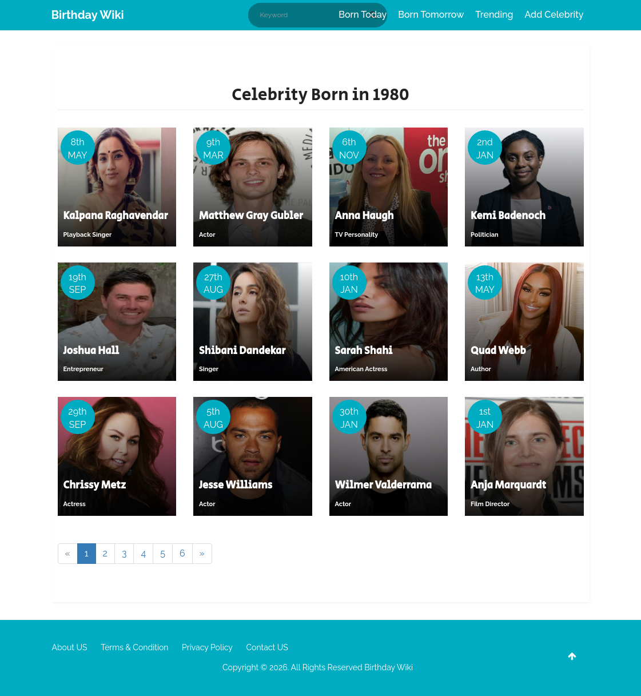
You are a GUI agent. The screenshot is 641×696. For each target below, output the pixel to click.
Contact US (267, 647)
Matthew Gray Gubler (251, 216)
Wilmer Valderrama (383, 485)
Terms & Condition (134, 647)
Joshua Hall (91, 351)
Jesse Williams (235, 485)
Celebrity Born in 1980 (320, 95)
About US (69, 647)
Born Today (363, 14)
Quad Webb (498, 351)
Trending (494, 14)
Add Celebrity (554, 14)
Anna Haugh (364, 216)
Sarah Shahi (364, 351)
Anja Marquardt (508, 485)
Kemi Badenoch (508, 216)
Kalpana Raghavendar (115, 216)
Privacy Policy (207, 647)
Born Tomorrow (431, 14)
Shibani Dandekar (242, 351)
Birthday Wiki (87, 15)
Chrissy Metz (94, 485)
